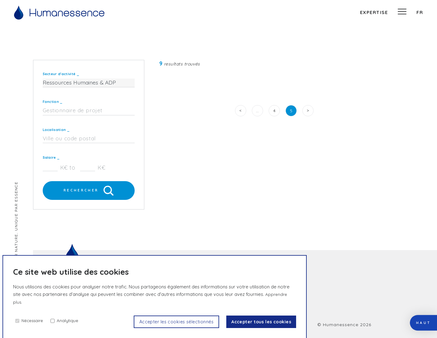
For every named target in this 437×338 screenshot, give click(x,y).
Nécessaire (34, 320)
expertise (374, 12)
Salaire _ (51, 157)
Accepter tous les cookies (257, 321)
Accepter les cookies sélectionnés (164, 321)
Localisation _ (56, 130)
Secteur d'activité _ (61, 74)
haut (418, 307)
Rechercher (89, 191)
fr (419, 12)
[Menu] (402, 12)
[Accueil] (59, 12)
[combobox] (89, 110)
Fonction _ (53, 101)
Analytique (71, 320)
